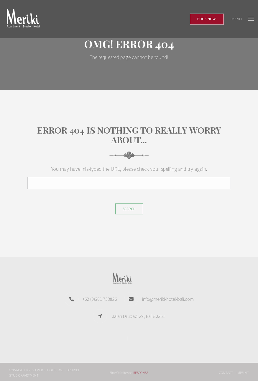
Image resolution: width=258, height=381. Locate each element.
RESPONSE (140, 372)
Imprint (242, 372)
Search (129, 208)
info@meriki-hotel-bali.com (168, 299)
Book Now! (206, 19)
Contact (226, 372)
